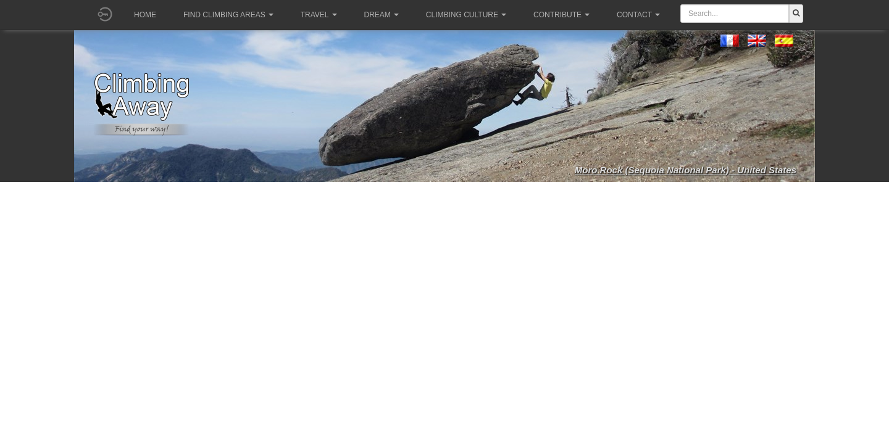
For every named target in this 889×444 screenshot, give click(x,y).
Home (145, 14)
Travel (319, 14)
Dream (381, 14)
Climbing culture (466, 14)
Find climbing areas (228, 14)
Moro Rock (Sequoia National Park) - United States (685, 170)
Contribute (561, 14)
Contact (638, 14)
